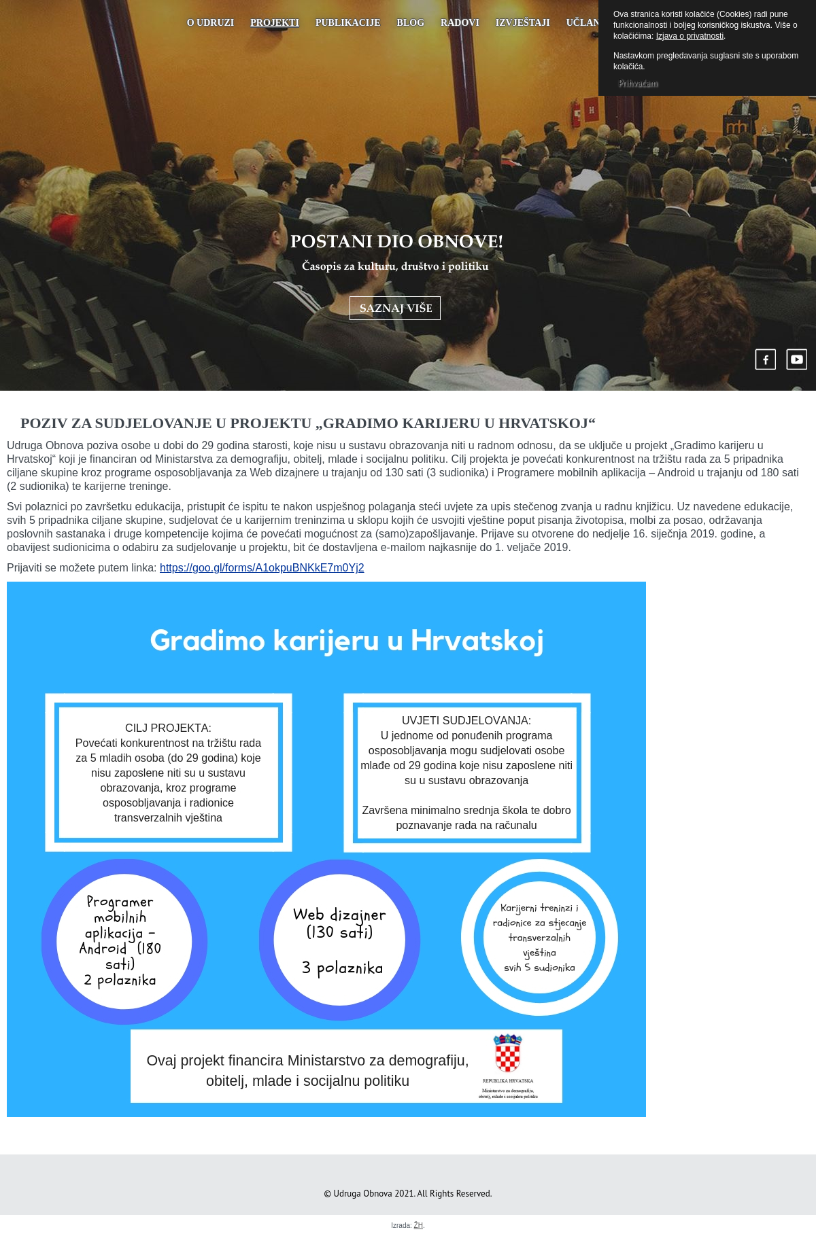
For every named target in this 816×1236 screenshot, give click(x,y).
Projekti (274, 23)
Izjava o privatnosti (690, 36)
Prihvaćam (637, 83)
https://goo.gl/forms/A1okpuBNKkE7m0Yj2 (262, 567)
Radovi (460, 23)
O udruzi (211, 23)
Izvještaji (523, 23)
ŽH (418, 1225)
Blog (410, 23)
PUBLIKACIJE (348, 23)
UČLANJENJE (598, 23)
